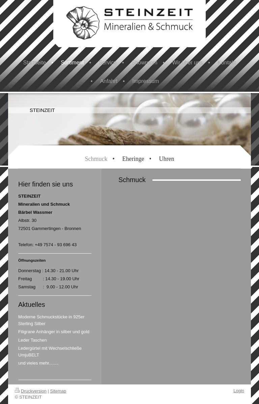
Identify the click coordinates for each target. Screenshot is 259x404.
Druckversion (31, 391)
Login (238, 390)
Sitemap (58, 391)
